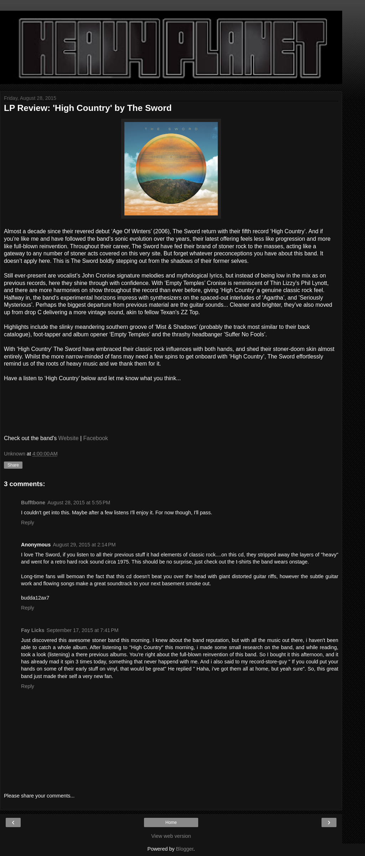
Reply (27, 522)
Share (13, 465)
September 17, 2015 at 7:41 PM (83, 630)
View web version (171, 836)
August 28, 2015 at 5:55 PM (78, 502)
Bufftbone (33, 502)
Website (68, 438)
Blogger (185, 849)
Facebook (95, 438)
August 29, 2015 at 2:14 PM (84, 544)
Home (171, 822)
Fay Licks (33, 630)
